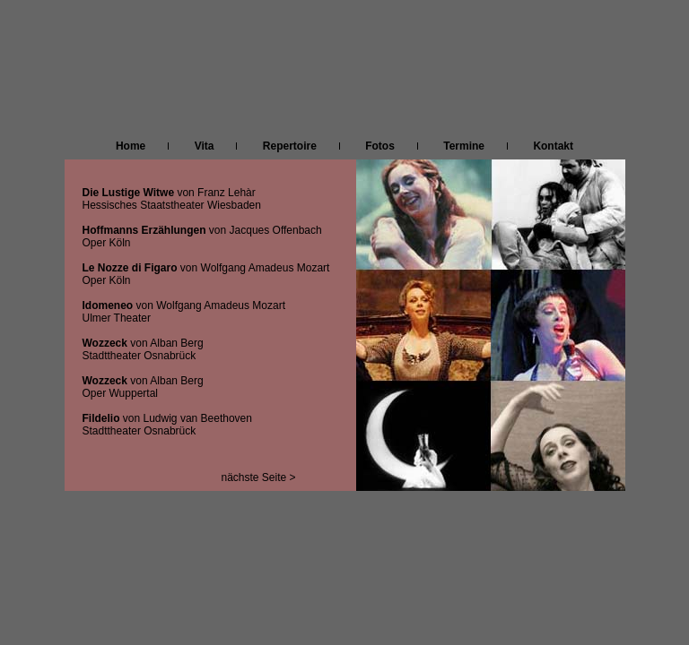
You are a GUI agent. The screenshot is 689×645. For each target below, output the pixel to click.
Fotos (380, 146)
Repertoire (290, 146)
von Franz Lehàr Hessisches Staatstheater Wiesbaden (172, 198)
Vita (202, 146)
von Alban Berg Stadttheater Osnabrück (143, 349)
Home (139, 146)
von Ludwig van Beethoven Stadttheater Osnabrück (167, 424)
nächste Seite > (259, 477)
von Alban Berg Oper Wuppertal (143, 387)
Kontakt (548, 146)
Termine (453, 146)
